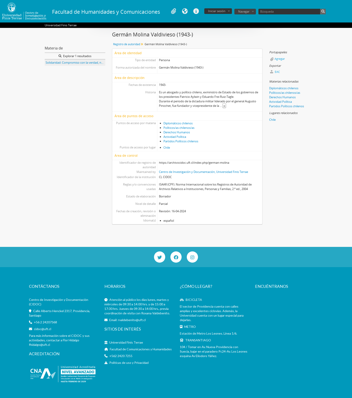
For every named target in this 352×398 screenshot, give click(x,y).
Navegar (243, 11)
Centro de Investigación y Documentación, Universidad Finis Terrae (203, 172)
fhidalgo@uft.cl (39, 345)
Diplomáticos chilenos (178, 123)
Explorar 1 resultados (75, 56)
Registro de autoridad (126, 44)
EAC (275, 72)
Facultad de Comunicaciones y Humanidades (141, 349)
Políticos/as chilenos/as (178, 128)
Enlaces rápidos (196, 11)
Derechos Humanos (176, 132)
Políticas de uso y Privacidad (129, 362)
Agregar (280, 59)
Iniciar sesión (216, 11)
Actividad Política (174, 137)
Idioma (184, 11)
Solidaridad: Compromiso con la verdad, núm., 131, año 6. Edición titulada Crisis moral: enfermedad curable (75, 62)
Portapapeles (173, 11)
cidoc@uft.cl (42, 329)
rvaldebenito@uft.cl (132, 320)
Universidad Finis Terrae (126, 342)
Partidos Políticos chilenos (180, 141)
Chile (166, 147)
